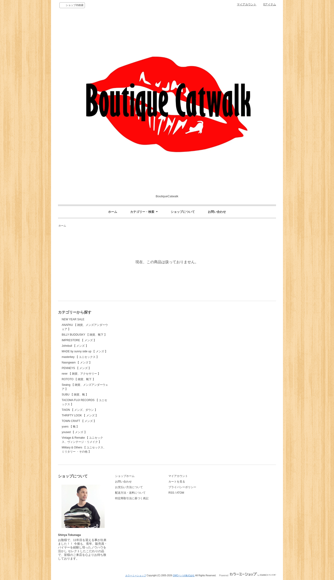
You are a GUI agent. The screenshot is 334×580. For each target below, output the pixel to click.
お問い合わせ (217, 212)
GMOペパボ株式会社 (184, 575)
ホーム (112, 212)
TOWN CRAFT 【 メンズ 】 (79, 421)
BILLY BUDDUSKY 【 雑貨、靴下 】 (84, 334)
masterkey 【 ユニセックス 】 (80, 357)
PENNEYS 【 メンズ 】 (76, 368)
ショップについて (183, 212)
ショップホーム (125, 476)
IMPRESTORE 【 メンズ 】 (79, 340)
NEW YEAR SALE (73, 319)
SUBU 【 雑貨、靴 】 (75, 394)
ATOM (180, 492)
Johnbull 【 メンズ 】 (75, 345)
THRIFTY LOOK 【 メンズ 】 (80, 415)
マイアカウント (246, 4)
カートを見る (176, 481)
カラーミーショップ (135, 575)
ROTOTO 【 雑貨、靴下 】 (78, 379)
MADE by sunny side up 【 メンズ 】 (85, 351)
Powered (247, 575)
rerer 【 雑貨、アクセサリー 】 (81, 373)
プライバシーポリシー (182, 487)
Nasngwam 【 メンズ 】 (77, 362)
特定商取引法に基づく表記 (131, 498)
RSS (171, 492)
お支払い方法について (129, 487)
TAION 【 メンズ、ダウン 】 (79, 410)
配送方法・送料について (130, 492)
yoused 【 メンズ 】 (74, 432)
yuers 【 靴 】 (70, 426)
